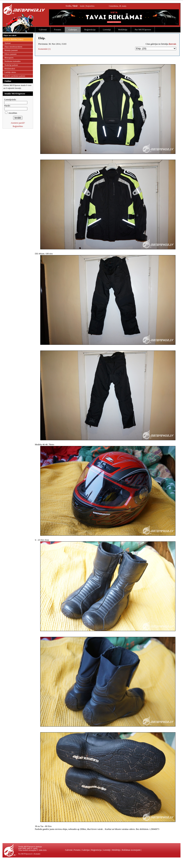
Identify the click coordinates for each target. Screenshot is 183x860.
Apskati (7, 43)
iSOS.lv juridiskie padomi (14, 76)
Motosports (8, 58)
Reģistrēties (90, 6)
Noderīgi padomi (11, 65)
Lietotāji (107, 29)
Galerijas (72, 29)
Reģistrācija (89, 29)
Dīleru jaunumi (10, 54)
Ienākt (82, 6)
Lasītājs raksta (10, 72)
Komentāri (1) (44, 49)
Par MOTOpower (143, 29)
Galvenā (43, 29)
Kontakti (37, 854)
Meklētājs (122, 29)
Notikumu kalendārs (12, 61)
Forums (57, 29)
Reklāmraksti (9, 68)
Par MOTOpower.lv (25, 854)
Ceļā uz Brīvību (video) (13, 39)
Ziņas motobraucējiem (13, 47)
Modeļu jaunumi (11, 50)
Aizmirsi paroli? (18, 123)
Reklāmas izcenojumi (131, 850)
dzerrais (172, 44)
